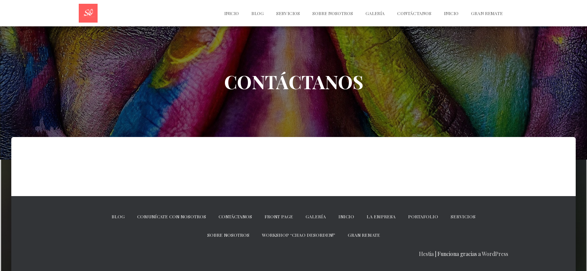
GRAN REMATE (364, 235)
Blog (257, 13)
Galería (375, 13)
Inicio (451, 13)
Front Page (278, 216)
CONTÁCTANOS (414, 13)
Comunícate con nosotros (171, 216)
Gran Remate (487, 13)
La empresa (381, 216)
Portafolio (423, 216)
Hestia (426, 253)
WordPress (495, 253)
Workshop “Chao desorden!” (298, 235)
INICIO (231, 13)
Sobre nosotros (332, 13)
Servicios (288, 13)
